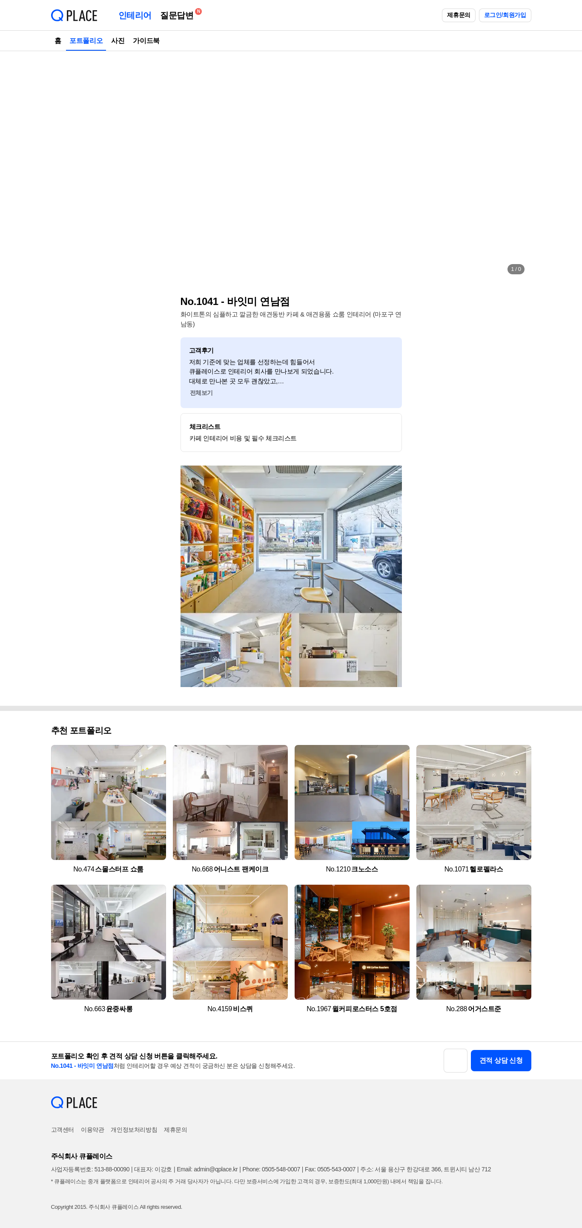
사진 (117, 40)
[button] (66, 166)
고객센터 (62, 1129)
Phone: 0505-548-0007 (271, 1169)
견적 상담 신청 (501, 1060)
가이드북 (146, 40)
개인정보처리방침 (134, 1129)
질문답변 (179, 14)
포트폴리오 (86, 40)
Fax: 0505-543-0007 (330, 1169)
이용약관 (92, 1129)
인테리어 (135, 15)
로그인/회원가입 (505, 15)
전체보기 (201, 392)
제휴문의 (458, 15)
